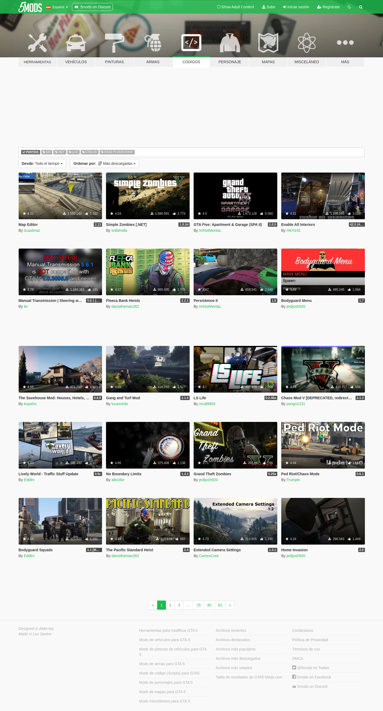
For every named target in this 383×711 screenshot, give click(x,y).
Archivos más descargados (238, 658)
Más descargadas (105, 163)
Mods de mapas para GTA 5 (162, 692)
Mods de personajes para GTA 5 (166, 682)
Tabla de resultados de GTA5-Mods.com (249, 677)
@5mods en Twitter (310, 667)
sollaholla (119, 230)
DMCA (297, 658)
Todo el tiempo (42, 163)
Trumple (293, 480)
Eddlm (29, 480)
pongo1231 (296, 404)
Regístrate (328, 7)
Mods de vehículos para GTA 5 (164, 640)
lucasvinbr (119, 404)
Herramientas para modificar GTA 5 (168, 630)
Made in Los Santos (35, 634)
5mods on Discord (309, 686)
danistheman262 (125, 306)
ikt (26, 306)
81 (220, 605)
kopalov (30, 404)
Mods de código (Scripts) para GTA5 (169, 673)
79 (199, 605)
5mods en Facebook (311, 677)
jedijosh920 (296, 306)
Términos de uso (306, 649)
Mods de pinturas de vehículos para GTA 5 (173, 652)
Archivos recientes (231, 630)
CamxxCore (209, 556)
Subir (268, 7)
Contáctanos (302, 630)
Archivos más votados (234, 668)
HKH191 (294, 230)
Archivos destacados (233, 640)
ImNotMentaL (210, 230)
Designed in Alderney (36, 628)
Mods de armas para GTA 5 (162, 664)
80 (209, 605)
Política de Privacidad (310, 640)
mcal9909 (207, 404)
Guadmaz (32, 230)
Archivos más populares (235, 649)
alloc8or (117, 480)
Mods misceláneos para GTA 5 (164, 701)
